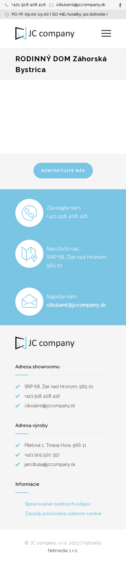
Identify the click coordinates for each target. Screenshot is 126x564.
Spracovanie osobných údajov (58, 504)
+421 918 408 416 (28, 4)
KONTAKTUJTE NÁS (63, 171)
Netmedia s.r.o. (63, 550)
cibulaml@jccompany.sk (80, 4)
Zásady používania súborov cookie (63, 513)
